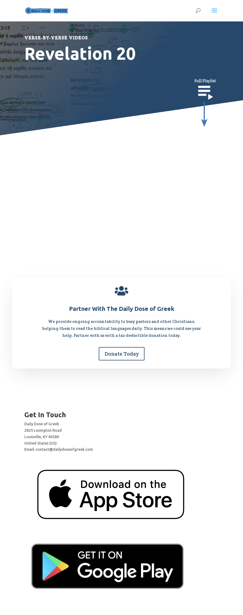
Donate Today (122, 353)
